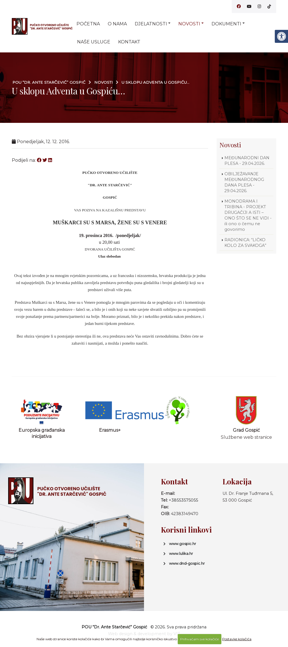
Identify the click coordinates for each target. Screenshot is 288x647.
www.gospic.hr (182, 543)
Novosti (189, 23)
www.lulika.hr (181, 553)
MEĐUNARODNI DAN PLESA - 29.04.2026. (246, 160)
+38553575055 (183, 500)
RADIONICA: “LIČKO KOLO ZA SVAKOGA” (245, 242)
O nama (117, 23)
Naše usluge (93, 42)
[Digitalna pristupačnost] (281, 36)
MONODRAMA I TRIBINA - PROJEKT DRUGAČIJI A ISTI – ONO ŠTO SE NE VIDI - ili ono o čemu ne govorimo (248, 215)
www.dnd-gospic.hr (187, 563)
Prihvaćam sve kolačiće (199, 639)
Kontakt (129, 42)
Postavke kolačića (236, 639)
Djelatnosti (151, 23)
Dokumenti (226, 23)
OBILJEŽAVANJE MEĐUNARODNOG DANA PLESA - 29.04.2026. (244, 182)
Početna (88, 23)
